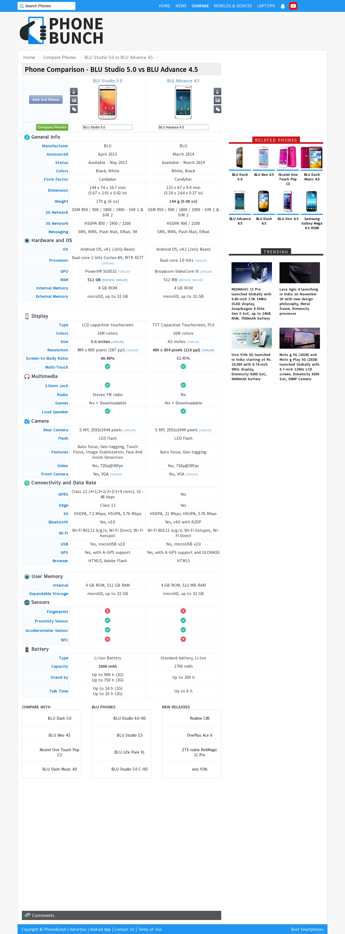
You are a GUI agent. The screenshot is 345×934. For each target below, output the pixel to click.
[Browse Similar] (114, 280)
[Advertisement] (229, 31)
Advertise (78, 929)
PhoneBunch (55, 929)
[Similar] (108, 263)
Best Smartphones (307, 929)
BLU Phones (104, 706)
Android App (100, 929)
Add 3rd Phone (45, 99)
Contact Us (124, 929)
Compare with (36, 706)
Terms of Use (150, 929)
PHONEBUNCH (76, 30)
